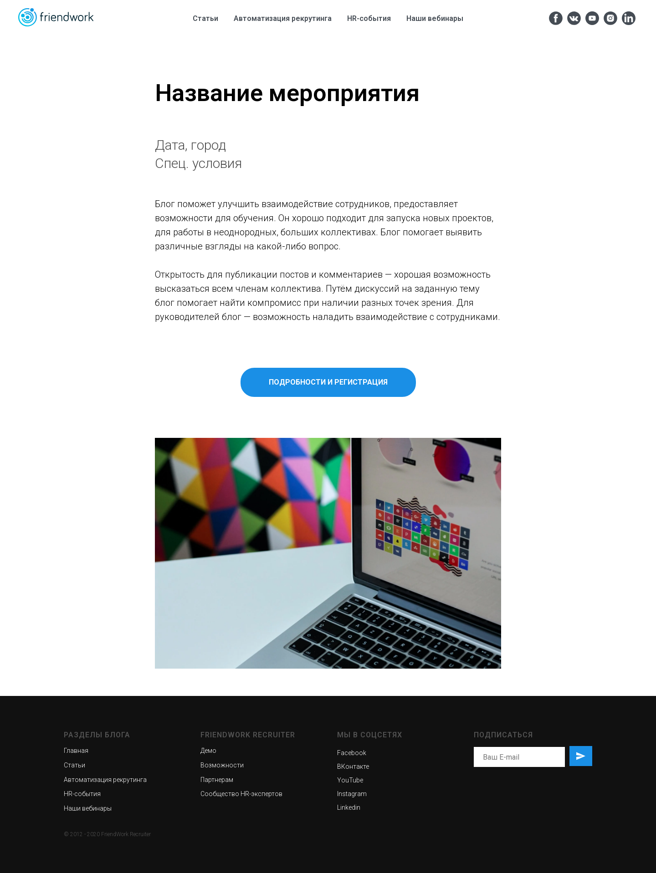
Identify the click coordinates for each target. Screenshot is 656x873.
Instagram (352, 793)
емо (210, 750)
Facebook (351, 752)
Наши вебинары (434, 18)
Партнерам (216, 779)
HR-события (82, 793)
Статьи (205, 18)
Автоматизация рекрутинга (283, 18)
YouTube (350, 780)
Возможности (222, 765)
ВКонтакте (353, 766)
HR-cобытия (369, 18)
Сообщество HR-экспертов (241, 793)
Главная (76, 750)
